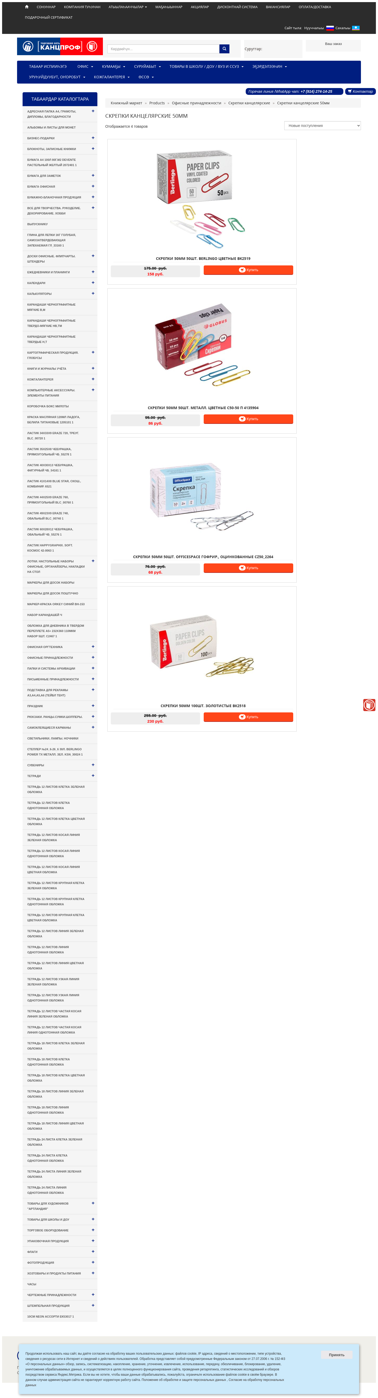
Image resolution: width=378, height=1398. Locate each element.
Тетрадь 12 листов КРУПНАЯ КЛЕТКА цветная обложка (56, 917)
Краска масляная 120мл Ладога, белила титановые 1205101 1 (53, 419)
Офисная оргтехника (60, 646)
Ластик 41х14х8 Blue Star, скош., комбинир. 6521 (54, 484)
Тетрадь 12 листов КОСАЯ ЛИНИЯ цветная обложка (53, 869)
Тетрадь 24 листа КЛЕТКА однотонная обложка (47, 1158)
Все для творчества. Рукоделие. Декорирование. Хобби (60, 210)
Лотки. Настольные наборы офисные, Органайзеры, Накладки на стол (60, 565)
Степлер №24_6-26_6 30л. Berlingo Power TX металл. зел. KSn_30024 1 (55, 752)
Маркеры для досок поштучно (52, 593)
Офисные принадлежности (60, 657)
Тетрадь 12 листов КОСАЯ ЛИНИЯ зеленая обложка (53, 837)
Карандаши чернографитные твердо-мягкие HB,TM (51, 323)
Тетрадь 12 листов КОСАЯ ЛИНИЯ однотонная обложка (53, 853)
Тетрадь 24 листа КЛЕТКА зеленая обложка (54, 1142)
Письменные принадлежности (60, 678)
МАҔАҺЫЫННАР (168, 6)
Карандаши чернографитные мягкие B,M (51, 307)
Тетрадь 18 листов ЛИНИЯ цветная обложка (55, 1126)
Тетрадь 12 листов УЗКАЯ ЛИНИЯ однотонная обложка (53, 998)
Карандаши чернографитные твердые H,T (51, 339)
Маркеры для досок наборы (50, 582)
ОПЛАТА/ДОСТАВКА (315, 6)
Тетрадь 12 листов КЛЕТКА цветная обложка (56, 821)
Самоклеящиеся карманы (60, 727)
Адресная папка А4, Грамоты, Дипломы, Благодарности (60, 113)
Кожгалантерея (60, 379)
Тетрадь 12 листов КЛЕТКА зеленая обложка (56, 789)
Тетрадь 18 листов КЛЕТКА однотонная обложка (48, 1062)
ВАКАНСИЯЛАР (278, 6)
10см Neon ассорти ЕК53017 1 (50, 1316)
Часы (31, 1284)
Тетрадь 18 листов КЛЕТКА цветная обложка (56, 1078)
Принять (336, 1355)
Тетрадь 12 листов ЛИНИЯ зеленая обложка (55, 933)
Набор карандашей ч (44, 614)
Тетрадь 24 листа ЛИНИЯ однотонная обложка (46, 1190)
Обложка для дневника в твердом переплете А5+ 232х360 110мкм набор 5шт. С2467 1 (55, 631)
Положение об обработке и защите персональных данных (184, 1380)
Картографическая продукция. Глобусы (60, 354)
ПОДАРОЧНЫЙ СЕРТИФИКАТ (48, 17)
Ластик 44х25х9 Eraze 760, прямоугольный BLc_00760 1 (50, 500)
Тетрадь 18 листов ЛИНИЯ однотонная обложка (48, 1110)
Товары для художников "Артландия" (60, 1205)
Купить (151, 222)
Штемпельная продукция (60, 1305)
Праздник (60, 705)
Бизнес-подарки (60, 137)
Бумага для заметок (60, 175)
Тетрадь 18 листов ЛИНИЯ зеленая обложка (55, 1094)
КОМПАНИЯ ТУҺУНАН (82, 6)
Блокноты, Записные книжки (60, 148)
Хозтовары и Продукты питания (60, 1273)
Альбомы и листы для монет (51, 127)
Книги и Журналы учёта (60, 368)
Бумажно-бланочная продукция (60, 196)
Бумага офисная (60, 186)
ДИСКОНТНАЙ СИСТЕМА (237, 6)
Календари (60, 282)
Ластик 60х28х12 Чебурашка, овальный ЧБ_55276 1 (50, 532)
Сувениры (60, 764)
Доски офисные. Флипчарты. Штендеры (60, 258)
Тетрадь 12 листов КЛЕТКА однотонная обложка (48, 805)
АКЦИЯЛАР (200, 6)
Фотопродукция (60, 1262)
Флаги (60, 1251)
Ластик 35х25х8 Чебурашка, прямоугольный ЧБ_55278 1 (49, 452)
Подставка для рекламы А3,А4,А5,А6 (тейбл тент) (60, 692)
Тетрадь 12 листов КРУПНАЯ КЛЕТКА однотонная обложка (56, 901)
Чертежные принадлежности (60, 1294)
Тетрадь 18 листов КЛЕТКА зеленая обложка (56, 1046)
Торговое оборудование (60, 1229)
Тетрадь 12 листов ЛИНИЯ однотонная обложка (48, 949)
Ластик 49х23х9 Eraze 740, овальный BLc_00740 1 (48, 516)
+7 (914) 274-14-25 (316, 91)
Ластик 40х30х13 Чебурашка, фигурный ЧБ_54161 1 (50, 468)
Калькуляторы (60, 293)
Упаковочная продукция (60, 1240)
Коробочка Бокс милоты (48, 406)
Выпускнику (37, 224)
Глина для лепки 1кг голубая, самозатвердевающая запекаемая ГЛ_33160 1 (51, 240)
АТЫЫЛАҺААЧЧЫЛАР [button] (128, 6)
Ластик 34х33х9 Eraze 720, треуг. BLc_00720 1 (53, 435)
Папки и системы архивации (60, 668)
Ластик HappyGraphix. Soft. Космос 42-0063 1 (50, 548)
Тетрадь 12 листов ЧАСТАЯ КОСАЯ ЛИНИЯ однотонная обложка (54, 1030)
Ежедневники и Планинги (60, 271)
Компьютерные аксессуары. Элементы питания (60, 392)
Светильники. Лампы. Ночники (52, 738)
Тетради (60, 775)
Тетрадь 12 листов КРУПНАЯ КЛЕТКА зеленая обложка (56, 885)
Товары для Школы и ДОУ (60, 1219)
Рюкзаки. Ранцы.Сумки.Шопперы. (60, 716)
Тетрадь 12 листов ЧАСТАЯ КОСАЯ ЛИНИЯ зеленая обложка (54, 1014)
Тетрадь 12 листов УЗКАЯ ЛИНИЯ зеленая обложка (53, 982)
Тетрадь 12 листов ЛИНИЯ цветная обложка (55, 966)
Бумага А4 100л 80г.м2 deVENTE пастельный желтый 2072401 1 (52, 162)
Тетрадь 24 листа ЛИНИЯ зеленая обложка (54, 1174)
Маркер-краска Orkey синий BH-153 (56, 604)
